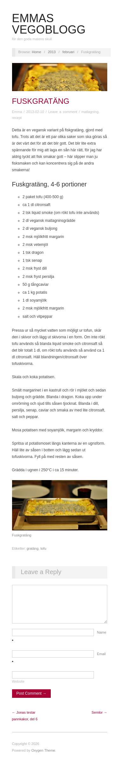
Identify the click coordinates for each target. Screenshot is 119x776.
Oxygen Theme (43, 757)
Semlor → (99, 719)
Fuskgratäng (40, 101)
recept (17, 118)
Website (18, 688)
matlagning (90, 112)
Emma (17, 112)
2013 (52, 52)
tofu (43, 548)
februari (68, 52)
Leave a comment (62, 112)
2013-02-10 (35, 112)
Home (36, 52)
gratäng (32, 548)
